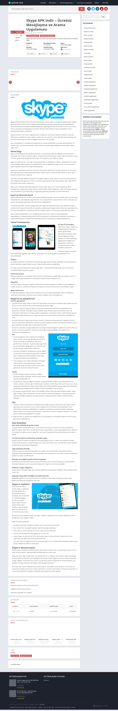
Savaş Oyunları (88, 64)
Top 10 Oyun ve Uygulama (84, 3)
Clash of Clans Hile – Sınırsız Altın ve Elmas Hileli (56, 708)
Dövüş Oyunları (88, 42)
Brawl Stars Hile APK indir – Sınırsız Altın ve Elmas (23, 708)
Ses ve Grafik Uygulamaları (91, 107)
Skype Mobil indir (26, 657)
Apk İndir (42, 705)
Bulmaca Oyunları (89, 39)
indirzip (73, 708)
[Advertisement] (44, 65)
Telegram (63, 54)
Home (28, 17)
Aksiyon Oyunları (88, 31)
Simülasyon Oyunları (90, 67)
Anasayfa (43, 3)
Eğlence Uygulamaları (90, 92)
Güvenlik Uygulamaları (90, 96)
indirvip (40, 708)
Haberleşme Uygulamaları (47, 35)
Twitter (42, 55)
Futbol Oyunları (88, 46)
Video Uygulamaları (89, 110)
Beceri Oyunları (88, 35)
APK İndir (16, 32)
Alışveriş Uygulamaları (90, 85)
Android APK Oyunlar (90, 28)
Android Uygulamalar (66, 3)
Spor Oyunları (88, 71)
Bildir (17, 40)
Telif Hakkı (105, 3)
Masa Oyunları (88, 60)
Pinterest (53, 55)
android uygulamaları (89, 129)
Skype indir (15, 657)
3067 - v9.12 (16, 613)
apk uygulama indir (96, 123)
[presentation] (10, 84)
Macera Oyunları (88, 57)
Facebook (29, 54)
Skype (28, 45)
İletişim (97, 3)
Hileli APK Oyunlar (89, 49)
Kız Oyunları (87, 53)
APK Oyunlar (52, 3)
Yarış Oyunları (88, 78)
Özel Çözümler (88, 103)
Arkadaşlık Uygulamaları (90, 89)
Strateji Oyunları (88, 74)
